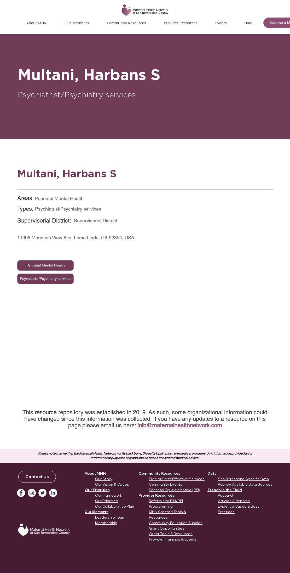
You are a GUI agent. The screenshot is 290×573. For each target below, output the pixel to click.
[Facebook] (21, 493)
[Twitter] (42, 493)
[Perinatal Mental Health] (45, 265)
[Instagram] (32, 493)
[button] (220, 22)
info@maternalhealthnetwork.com (179, 425)
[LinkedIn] (53, 493)
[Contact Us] (37, 477)
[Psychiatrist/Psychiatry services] (45, 279)
